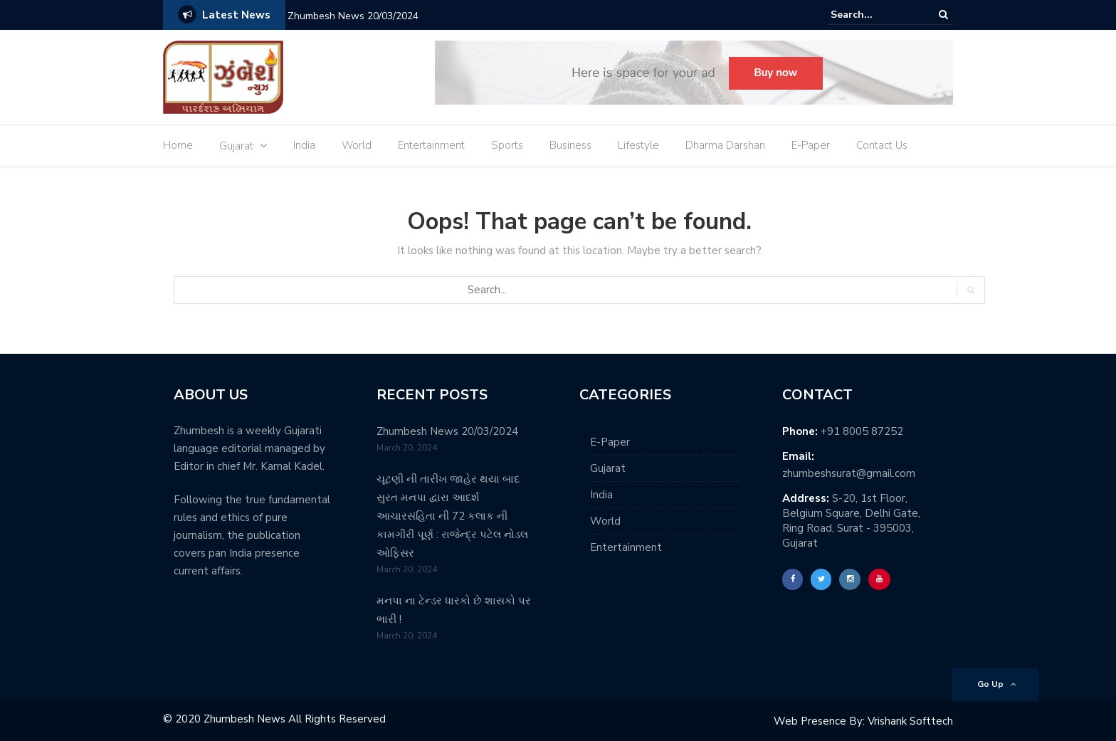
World (357, 145)
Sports (507, 145)
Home (178, 145)
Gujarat (236, 146)
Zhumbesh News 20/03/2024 (353, 16)
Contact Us (881, 145)
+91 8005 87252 (862, 431)
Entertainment (431, 145)
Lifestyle (638, 145)
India (304, 145)
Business (570, 145)
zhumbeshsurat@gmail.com (848, 473)
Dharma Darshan (725, 145)
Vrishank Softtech (910, 721)
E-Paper (810, 145)
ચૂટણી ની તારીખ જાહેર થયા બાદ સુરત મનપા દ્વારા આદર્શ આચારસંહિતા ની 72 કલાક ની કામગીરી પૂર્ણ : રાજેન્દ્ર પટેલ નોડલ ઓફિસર (452, 516)
